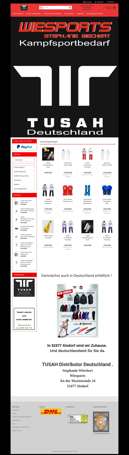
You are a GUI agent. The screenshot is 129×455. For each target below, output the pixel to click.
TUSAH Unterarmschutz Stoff (48, 166)
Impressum (15, 411)
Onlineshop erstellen (58, 452)
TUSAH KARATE (17, 14)
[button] (87, 2)
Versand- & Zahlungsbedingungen (21, 418)
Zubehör (80, 14)
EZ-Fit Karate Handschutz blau (107, 202)
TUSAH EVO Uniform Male (68, 165)
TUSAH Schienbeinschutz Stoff (87, 239)
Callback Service (17, 431)
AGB (13, 424)
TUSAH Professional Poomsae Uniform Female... (87, 166)
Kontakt (14, 414)
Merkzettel (110, 2)
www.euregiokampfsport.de (101, 434)
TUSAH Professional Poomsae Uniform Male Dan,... (48, 202)
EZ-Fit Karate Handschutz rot (68, 201)
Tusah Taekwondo (33, 14)
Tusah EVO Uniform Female (107, 165)
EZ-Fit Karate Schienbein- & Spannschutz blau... (87, 202)
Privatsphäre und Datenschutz (20, 428)
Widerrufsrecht (16, 421)
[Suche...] (41, 7)
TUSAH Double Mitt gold (48, 238)
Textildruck (69, 14)
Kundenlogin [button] (99, 2)
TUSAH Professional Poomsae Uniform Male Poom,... (68, 239)
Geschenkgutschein (95, 14)
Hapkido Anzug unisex (52, 14)
